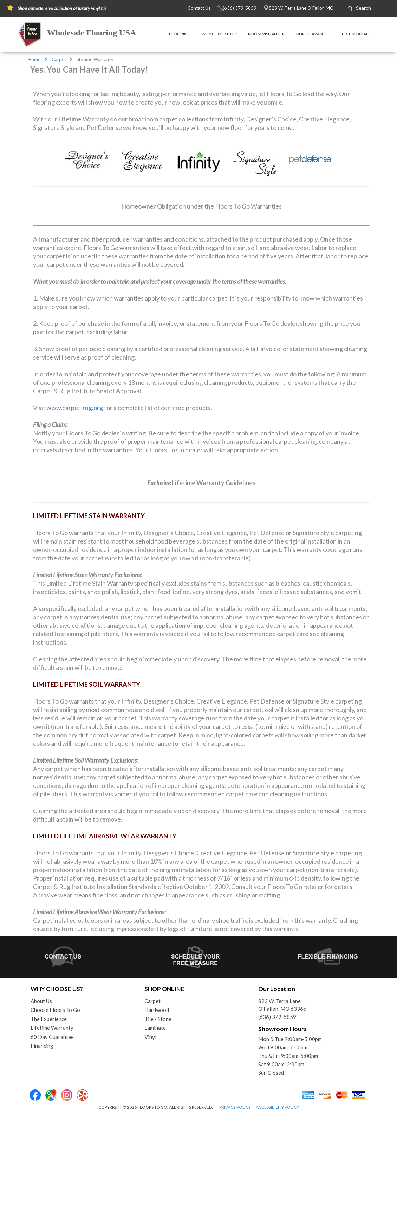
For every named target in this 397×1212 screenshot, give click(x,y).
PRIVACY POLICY (235, 1204)
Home (34, 59)
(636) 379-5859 (277, 1114)
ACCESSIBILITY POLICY (277, 1204)
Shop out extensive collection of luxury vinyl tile (62, 8)
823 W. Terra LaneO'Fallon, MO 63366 (282, 1102)
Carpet (59, 59)
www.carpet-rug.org (74, 505)
